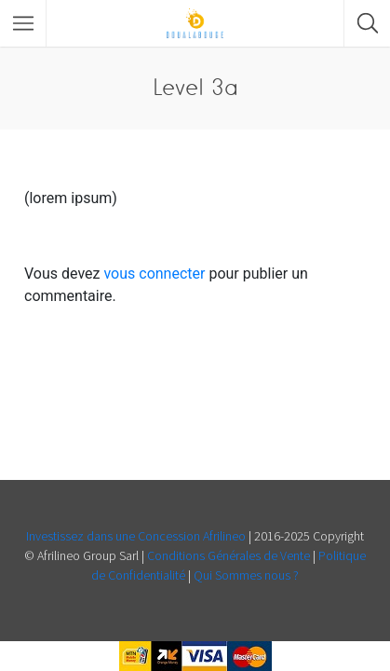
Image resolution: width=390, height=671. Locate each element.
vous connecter (154, 273)
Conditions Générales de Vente (230, 555)
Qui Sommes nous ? (246, 575)
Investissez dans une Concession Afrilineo (137, 535)
